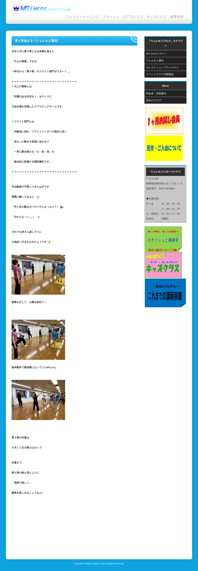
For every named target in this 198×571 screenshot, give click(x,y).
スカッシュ (111, 16)
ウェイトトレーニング (82, 16)
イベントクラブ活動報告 (160, 74)
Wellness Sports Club (95, 563)
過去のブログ (153, 100)
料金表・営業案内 (156, 93)
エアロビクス (133, 16)
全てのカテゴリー (156, 53)
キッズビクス (157, 16)
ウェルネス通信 (155, 60)
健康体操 (177, 16)
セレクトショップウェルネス (162, 67)
